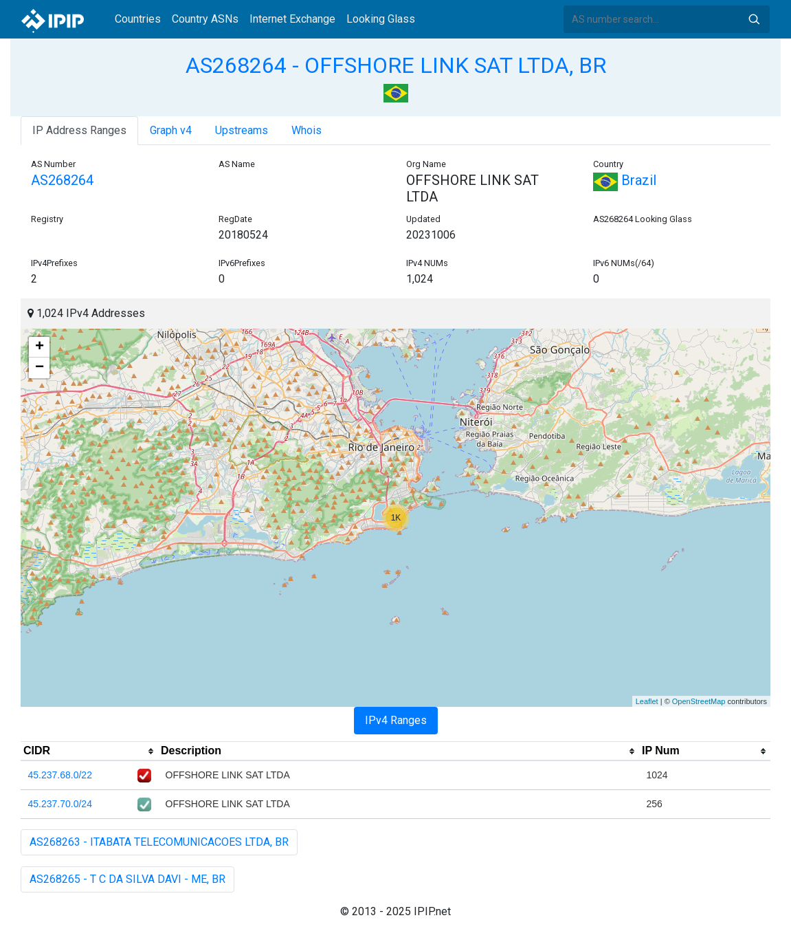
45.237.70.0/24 (60, 803)
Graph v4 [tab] (171, 130)
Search (753, 19)
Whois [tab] (306, 130)
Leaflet (647, 701)
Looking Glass (380, 18)
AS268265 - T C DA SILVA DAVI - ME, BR (127, 879)
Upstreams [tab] (241, 130)
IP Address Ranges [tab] (79, 130)
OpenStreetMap (699, 701)
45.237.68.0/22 (60, 774)
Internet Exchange (292, 18)
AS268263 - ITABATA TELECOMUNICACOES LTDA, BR (159, 841)
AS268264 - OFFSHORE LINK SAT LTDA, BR (396, 65)
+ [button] (39, 347)
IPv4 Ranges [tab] (396, 720)
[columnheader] (89, 751)
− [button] (39, 368)
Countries (138, 18)
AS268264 (62, 180)
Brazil (624, 180)
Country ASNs (205, 18)
